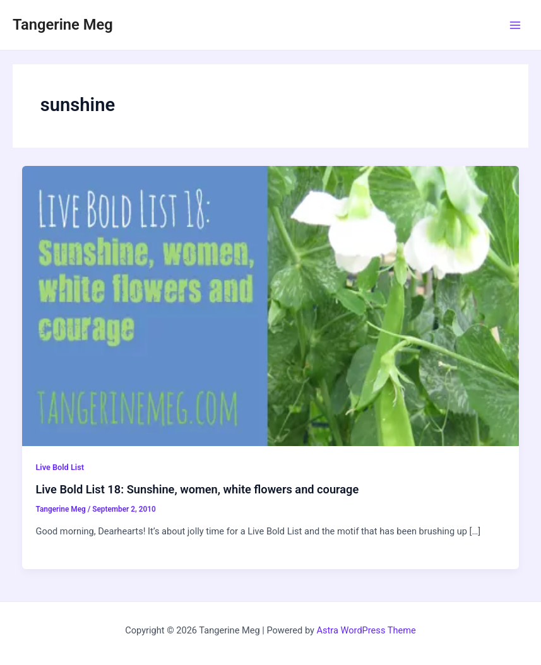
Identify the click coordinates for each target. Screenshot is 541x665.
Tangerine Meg (63, 24)
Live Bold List (59, 467)
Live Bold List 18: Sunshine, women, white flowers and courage (197, 489)
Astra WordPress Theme (366, 630)
